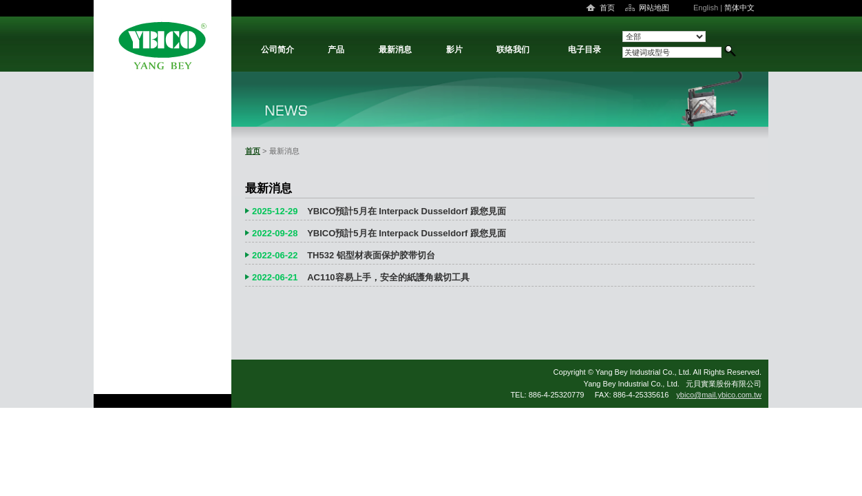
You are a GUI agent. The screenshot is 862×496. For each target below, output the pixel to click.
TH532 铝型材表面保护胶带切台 (371, 255)
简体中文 (739, 7)
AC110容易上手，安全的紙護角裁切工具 (388, 277)
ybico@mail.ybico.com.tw (718, 395)
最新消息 (395, 49)
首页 (607, 7)
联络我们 (512, 49)
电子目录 (584, 49)
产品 (336, 49)
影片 (454, 49)
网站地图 (654, 7)
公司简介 (277, 49)
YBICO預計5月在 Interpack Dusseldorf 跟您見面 (406, 211)
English (705, 7)
